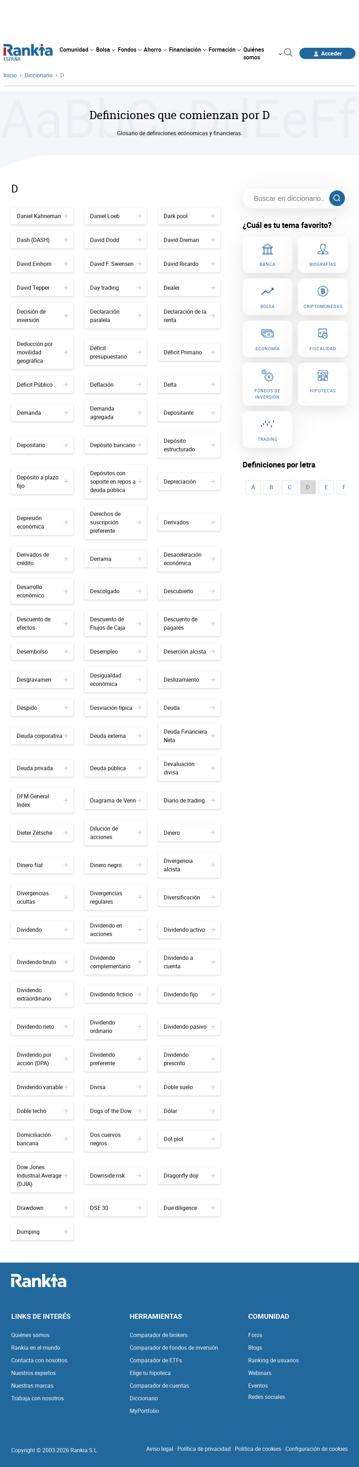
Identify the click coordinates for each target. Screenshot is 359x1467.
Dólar (189, 1111)
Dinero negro (115, 865)
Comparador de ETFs (156, 1360)
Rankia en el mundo (35, 1347)
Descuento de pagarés (189, 623)
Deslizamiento (189, 679)
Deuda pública (115, 768)
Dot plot (189, 1139)
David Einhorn (42, 264)
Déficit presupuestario (115, 352)
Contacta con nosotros (39, 1360)
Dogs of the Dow (115, 1111)
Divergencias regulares (115, 897)
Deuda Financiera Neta (189, 736)
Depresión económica (42, 522)
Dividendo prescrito (189, 1059)
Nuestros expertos (33, 1373)
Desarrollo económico (42, 591)
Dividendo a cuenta (189, 962)
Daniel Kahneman (42, 216)
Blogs (255, 1347)
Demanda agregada (115, 413)
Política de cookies (258, 1449)
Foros (255, 1335)
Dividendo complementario (115, 962)
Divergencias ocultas (42, 897)
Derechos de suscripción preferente (115, 522)
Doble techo (42, 1111)
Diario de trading (189, 800)
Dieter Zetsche (42, 833)
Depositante (189, 413)
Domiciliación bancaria (42, 1139)
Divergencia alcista (189, 865)
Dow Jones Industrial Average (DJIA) (42, 1175)
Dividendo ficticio (115, 994)
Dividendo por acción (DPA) (42, 1059)
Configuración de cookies (316, 1449)
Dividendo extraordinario (42, 994)
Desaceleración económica (189, 559)
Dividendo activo (189, 930)
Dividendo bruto (42, 962)
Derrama (115, 559)
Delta (189, 384)
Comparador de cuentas (159, 1385)
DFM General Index (42, 800)
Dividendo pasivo (189, 1026)
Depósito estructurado (189, 445)
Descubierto (189, 591)
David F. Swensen (115, 264)
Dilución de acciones (115, 833)
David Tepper (42, 288)
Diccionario (144, 1398)
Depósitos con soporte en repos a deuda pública (115, 481)
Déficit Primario (189, 352)
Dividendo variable (42, 1087)
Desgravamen (42, 679)
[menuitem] (76, 49)
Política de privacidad (204, 1449)
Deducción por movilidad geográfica (42, 352)
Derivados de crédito (42, 559)
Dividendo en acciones (115, 930)
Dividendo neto (42, 1026)
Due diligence (189, 1208)
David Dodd (115, 240)
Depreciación (189, 481)
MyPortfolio (144, 1411)
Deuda (189, 708)
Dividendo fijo (189, 994)
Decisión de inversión (42, 316)
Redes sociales (266, 1397)
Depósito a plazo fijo (42, 481)
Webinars (259, 1373)
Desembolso (42, 651)
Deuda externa (115, 736)
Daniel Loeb (115, 216)
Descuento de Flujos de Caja (115, 623)
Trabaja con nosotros (37, 1398)
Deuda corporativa (42, 736)
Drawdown (42, 1208)
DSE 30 (115, 1208)
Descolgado (115, 591)
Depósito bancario (115, 445)
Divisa (115, 1087)
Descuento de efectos (42, 623)
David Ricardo (189, 264)
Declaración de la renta (189, 316)
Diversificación (189, 897)
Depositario (42, 445)
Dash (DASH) (42, 240)
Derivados (189, 522)
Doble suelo (189, 1087)
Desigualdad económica (115, 680)
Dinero (189, 833)
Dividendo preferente (115, 1059)
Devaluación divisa (189, 768)
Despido (42, 708)
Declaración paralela (115, 316)
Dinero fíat (42, 865)
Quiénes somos (30, 1335)
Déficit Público (42, 384)
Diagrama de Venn (115, 800)
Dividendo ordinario (115, 1027)
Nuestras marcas (32, 1385)
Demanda (42, 413)
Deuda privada (42, 768)
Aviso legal (159, 1449)
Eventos (258, 1385)
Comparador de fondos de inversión (174, 1347)
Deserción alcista (189, 651)
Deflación (115, 384)
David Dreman (189, 240)
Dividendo (42, 930)
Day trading (115, 288)
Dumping (42, 1232)
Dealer (189, 288)
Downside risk (115, 1175)
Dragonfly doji (189, 1175)
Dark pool (189, 216)
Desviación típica (115, 708)
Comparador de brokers (159, 1335)
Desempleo (115, 651)
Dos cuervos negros (115, 1139)
